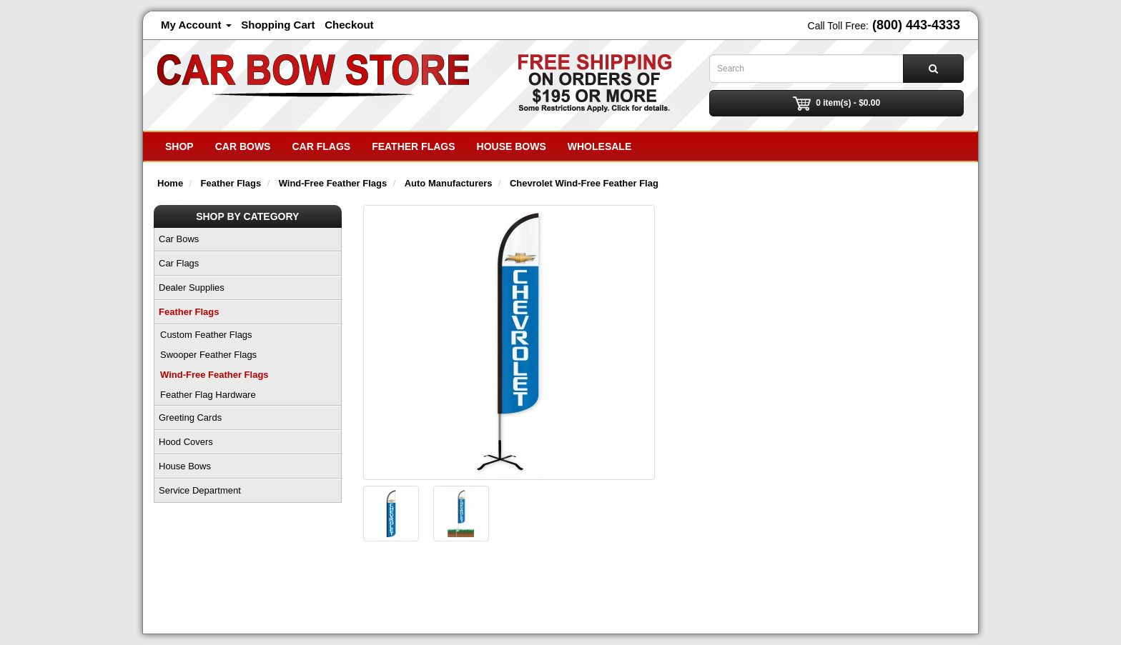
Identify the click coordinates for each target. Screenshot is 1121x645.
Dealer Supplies (191, 287)
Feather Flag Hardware (208, 394)
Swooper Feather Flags (208, 354)
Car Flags (321, 146)
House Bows (511, 146)
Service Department (200, 490)
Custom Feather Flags (206, 334)
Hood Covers (186, 441)
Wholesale (599, 146)
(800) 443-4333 (916, 25)
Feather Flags (413, 146)
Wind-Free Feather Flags (214, 374)
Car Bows (243, 146)
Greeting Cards (190, 417)
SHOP (179, 146)
